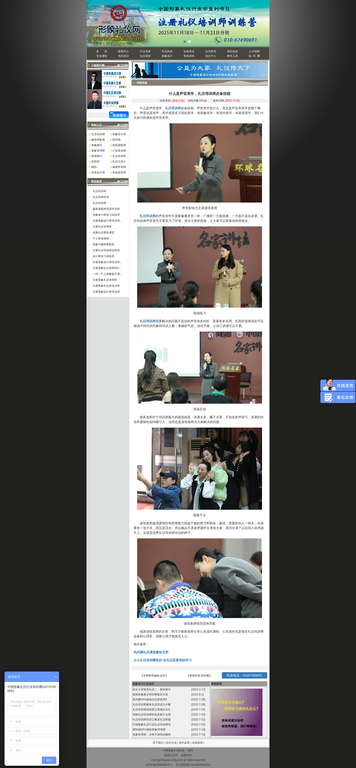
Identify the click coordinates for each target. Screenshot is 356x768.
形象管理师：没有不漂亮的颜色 (152, 734)
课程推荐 (216, 683)
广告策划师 (119, 150)
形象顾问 (96, 145)
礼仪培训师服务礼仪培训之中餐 (152, 704)
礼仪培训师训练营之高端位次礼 (152, 709)
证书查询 (210, 51)
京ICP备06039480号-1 (159, 764)
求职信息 (232, 51)
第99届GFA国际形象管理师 (149, 729)
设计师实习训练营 (103, 256)
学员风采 (167, 51)
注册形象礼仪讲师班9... (107, 268)
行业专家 (145, 51)
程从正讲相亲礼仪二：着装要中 (152, 689)
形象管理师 (98, 150)
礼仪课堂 (145, 56)
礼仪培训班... (120, 156)
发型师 (95, 161)
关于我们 (158, 742)
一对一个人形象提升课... (107, 274)
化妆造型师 (119, 172)
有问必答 (184, 742)
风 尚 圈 (254, 56)
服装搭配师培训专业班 (106, 208)
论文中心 (210, 56)
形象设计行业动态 (143, 683)
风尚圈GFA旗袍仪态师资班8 (150, 699)
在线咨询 (197, 742)
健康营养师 (119, 167)
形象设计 (167, 56)
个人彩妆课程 (101, 238)
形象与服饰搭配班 (103, 244)
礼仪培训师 (98, 134)
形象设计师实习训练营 (106, 214)
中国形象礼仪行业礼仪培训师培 (152, 724)
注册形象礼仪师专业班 (106, 285)
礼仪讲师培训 (101, 197)
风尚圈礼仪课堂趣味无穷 (151, 652)
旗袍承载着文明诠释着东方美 (150, 694)
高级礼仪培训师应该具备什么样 (152, 714)
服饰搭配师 (98, 139)
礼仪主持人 (119, 161)
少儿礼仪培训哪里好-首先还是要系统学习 (163, 660)
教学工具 (232, 56)
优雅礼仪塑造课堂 (103, 232)
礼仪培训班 (99, 191)
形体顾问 (96, 156)
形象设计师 (119, 134)
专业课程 (101, 56)
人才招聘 (254, 51)
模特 (94, 167)
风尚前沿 (123, 56)
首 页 (101, 51)
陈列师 (116, 139)
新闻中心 (123, 51)
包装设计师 (98, 172)
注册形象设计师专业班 (106, 291)
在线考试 (188, 51)
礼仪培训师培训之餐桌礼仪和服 (152, 719)
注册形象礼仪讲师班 (105, 279)
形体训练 (188, 56)
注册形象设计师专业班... (107, 220)
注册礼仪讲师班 (102, 226)
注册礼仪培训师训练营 (106, 250)
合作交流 (171, 742)
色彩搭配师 (119, 145)
